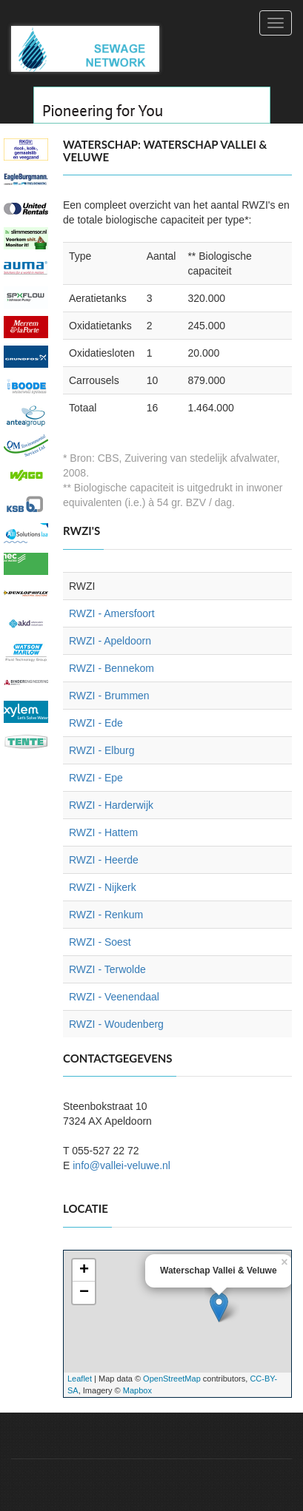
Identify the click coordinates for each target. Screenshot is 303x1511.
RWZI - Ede (96, 723)
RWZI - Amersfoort (112, 613)
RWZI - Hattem (103, 832)
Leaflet (79, 1378)
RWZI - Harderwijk (111, 805)
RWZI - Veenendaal (114, 997)
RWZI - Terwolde (107, 969)
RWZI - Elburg (101, 750)
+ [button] (84, 1270)
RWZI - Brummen (109, 695)
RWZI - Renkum (106, 915)
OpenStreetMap (172, 1378)
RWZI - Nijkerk (102, 887)
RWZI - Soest (100, 942)
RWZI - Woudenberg (116, 1024)
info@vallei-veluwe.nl (121, 1165)
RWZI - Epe (96, 778)
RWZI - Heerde (104, 860)
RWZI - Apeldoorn (110, 641)
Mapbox (137, 1390)
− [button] (84, 1293)
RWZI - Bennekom (111, 668)
